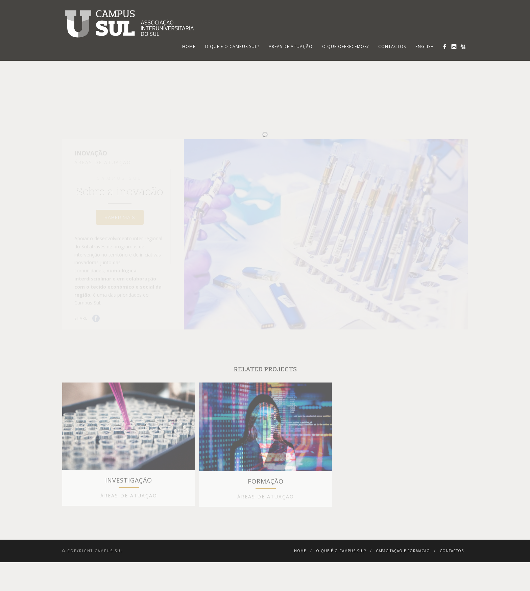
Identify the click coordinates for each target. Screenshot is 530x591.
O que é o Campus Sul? (232, 46)
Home (300, 582)
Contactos (392, 46)
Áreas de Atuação (291, 46)
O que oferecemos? (345, 46)
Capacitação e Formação (403, 582)
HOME (188, 46)
